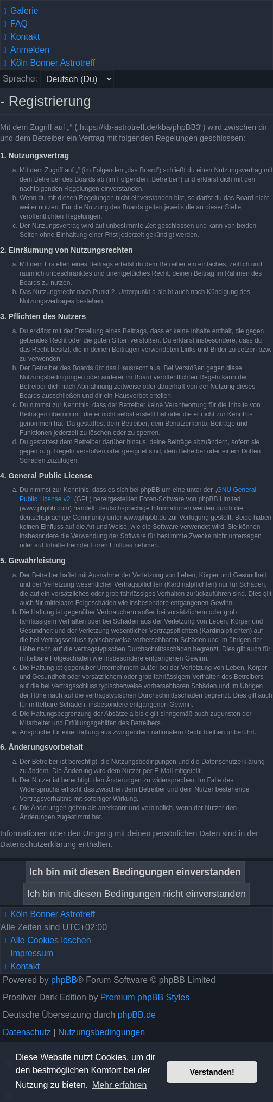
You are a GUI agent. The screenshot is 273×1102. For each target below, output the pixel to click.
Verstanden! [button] (212, 1072)
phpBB (64, 980)
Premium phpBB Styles (145, 997)
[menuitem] (20, 10)
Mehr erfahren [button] (119, 1084)
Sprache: (20, 78)
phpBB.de (137, 1014)
